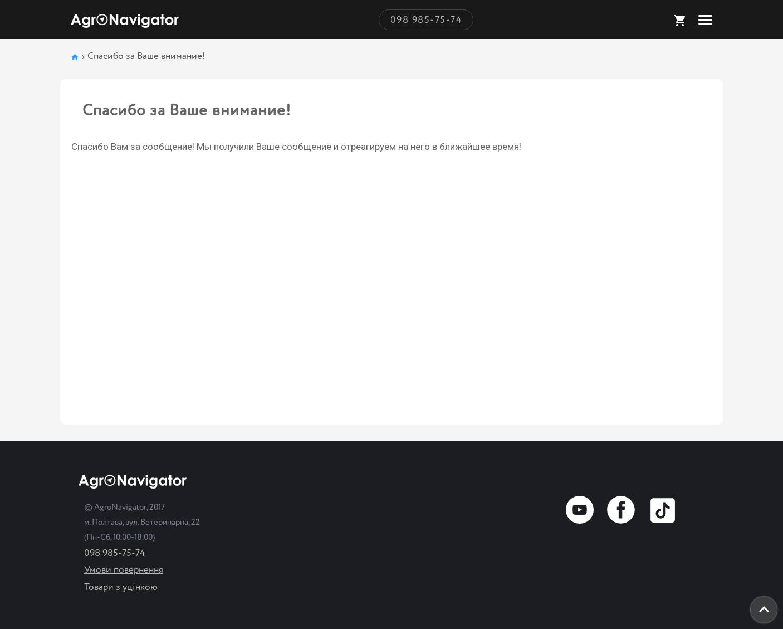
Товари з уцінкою (121, 587)
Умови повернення (123, 570)
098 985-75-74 (426, 20)
